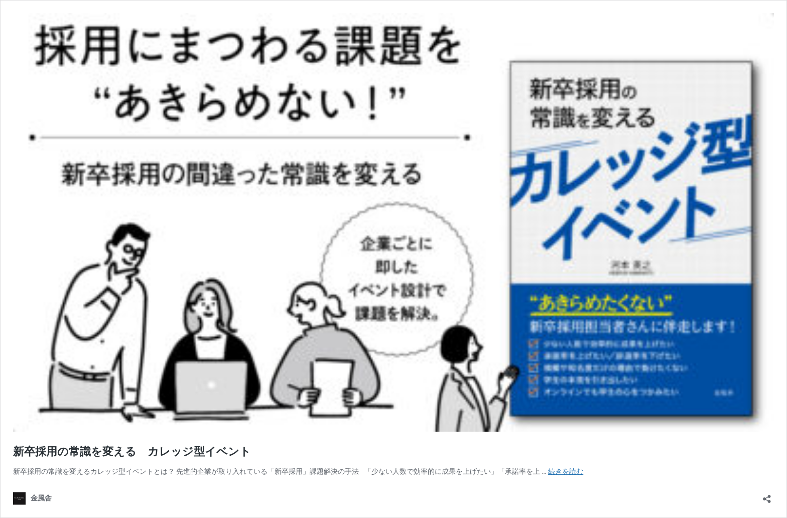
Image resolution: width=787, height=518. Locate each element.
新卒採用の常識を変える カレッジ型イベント (132, 451)
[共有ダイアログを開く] (767, 495)
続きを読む (565, 471)
